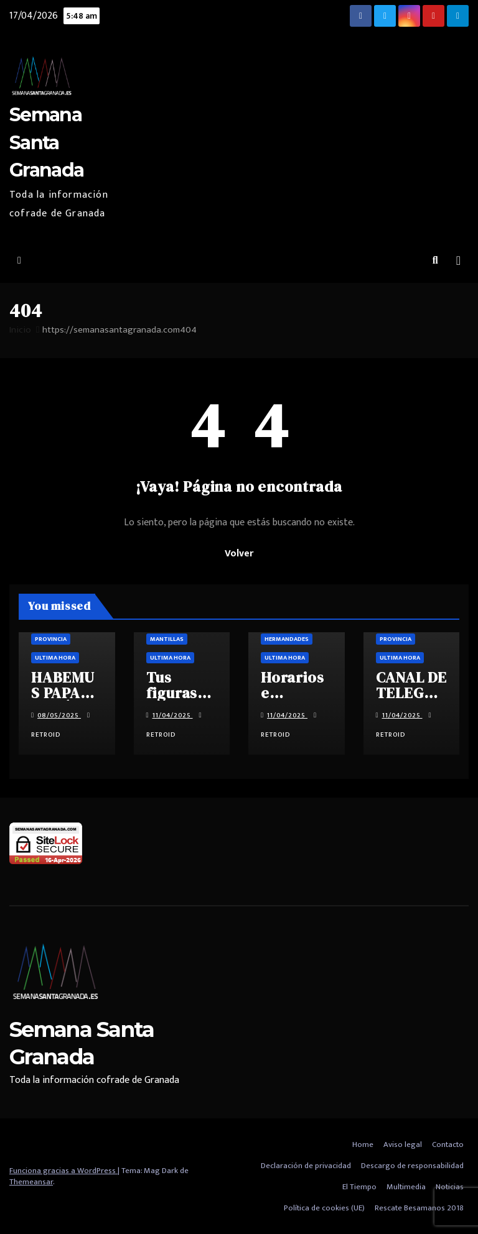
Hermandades (287, 639)
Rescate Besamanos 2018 (419, 1208)
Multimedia (406, 1187)
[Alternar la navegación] (458, 261)
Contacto (448, 1144)
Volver (239, 553)
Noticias (450, 1187)
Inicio (20, 330)
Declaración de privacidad (306, 1165)
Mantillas (167, 639)
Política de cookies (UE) (324, 1208)
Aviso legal (402, 1144)
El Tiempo (359, 1187)
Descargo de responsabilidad (412, 1165)
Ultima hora (55, 658)
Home (362, 1144)
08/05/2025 (59, 715)
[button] (435, 260)
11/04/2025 (172, 715)
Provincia (51, 639)
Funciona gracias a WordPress (63, 1170)
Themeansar (31, 1182)
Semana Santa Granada (46, 142)
